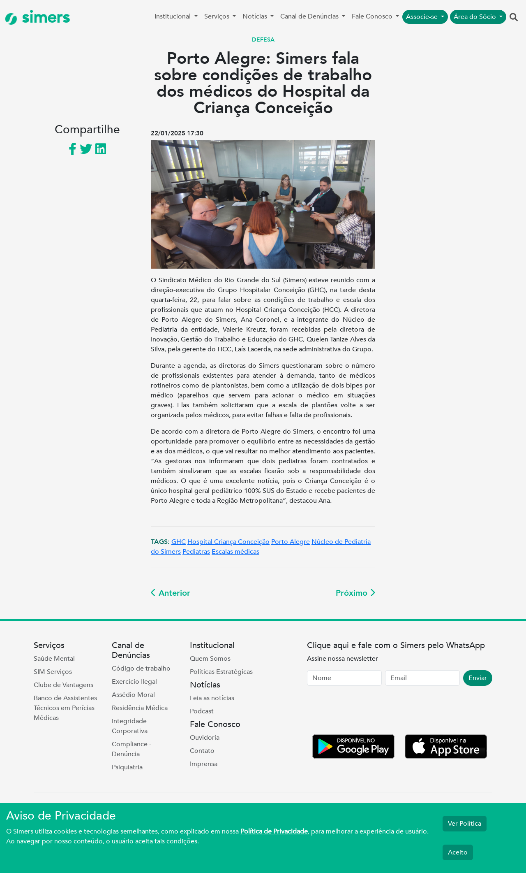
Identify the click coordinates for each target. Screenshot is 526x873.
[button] (513, 17)
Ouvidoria (204, 737)
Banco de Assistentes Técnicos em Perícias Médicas (65, 708)
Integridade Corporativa (130, 726)
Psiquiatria (127, 767)
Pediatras (196, 551)
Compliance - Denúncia (131, 749)
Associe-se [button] (422, 16)
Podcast (202, 711)
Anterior (170, 593)
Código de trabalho (141, 668)
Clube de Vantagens (63, 685)
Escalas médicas (235, 551)
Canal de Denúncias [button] (310, 16)
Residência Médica (140, 708)
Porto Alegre (290, 541)
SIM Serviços (53, 671)
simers (37, 17)
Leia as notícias (212, 698)
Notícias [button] (255, 16)
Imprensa (203, 764)
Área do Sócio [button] (476, 16)
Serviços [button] (217, 16)
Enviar (477, 678)
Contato (202, 750)
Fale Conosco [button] (373, 16)
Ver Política (464, 823)
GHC (178, 541)
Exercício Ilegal (134, 681)
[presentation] (369, 712)
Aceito (458, 852)
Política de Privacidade (274, 831)
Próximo (355, 593)
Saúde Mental (54, 658)
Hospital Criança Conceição (228, 541)
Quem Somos (210, 658)
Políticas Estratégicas (221, 671)
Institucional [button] (173, 16)
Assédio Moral (133, 694)
